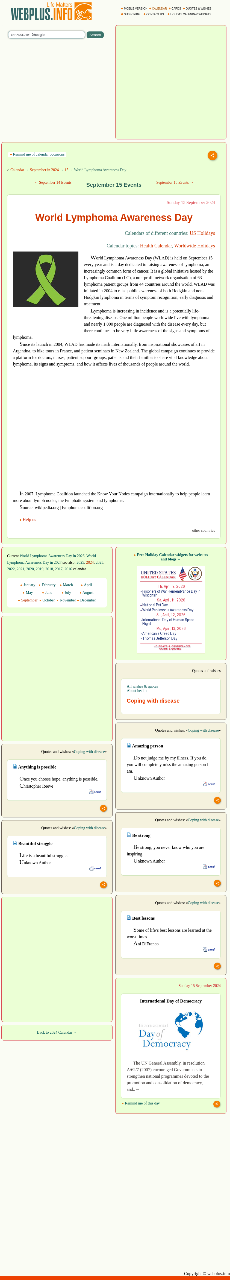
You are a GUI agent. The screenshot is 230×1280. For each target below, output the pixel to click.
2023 (99, 562)
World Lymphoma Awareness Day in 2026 (52, 556)
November (66, 600)
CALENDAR (158, 8)
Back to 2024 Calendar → (57, 1032)
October (47, 600)
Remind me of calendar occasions (37, 154)
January (27, 585)
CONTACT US (154, 14)
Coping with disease (203, 730)
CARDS (175, 8)
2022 (11, 569)
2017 (59, 569)
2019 (39, 569)
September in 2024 (44, 170)
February (47, 585)
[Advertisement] (45, 319)
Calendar (17, 170)
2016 (68, 569)
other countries (203, 530)
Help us (28, 519)
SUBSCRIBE (130, 14)
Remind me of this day (141, 1103)
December (86, 600)
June (47, 593)
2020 (30, 569)
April (86, 585)
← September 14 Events (52, 182)
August (86, 593)
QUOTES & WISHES (197, 8)
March (66, 585)
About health (137, 691)
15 (66, 170)
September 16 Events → (174, 182)
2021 (20, 569)
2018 (49, 569)
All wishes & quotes (142, 686)
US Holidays (202, 233)
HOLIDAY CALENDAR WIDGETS (189, 14)
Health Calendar (156, 246)
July (66, 593)
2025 (80, 562)
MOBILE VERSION (134, 8)
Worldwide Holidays (194, 246)
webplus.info (218, 1273)
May (28, 593)
